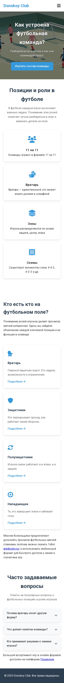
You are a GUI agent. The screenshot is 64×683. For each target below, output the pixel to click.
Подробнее (16, 381)
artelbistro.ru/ (11, 548)
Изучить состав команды (32, 66)
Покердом (47, 659)
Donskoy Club (16, 5)
